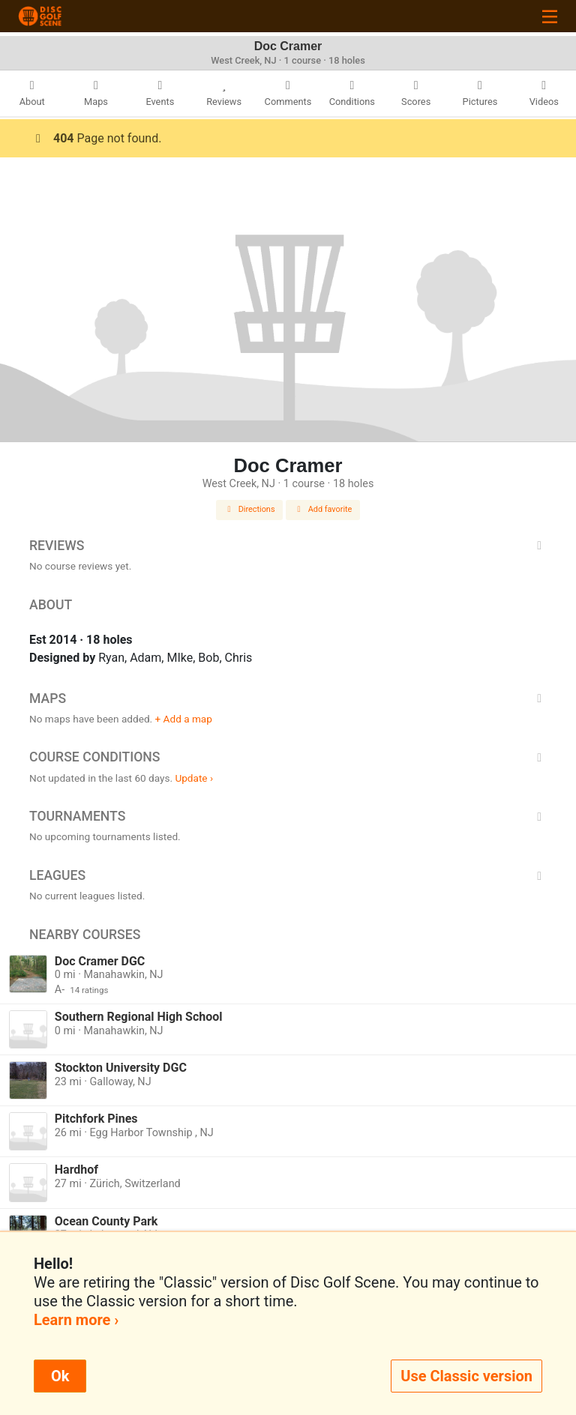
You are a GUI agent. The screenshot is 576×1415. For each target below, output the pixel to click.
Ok (60, 1376)
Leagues (288, 875)
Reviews (288, 545)
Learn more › (76, 1320)
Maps (288, 698)
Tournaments (288, 816)
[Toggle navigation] (550, 16)
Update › (194, 778)
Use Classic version (466, 1376)
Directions (249, 509)
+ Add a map (183, 719)
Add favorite (323, 509)
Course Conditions (288, 756)
